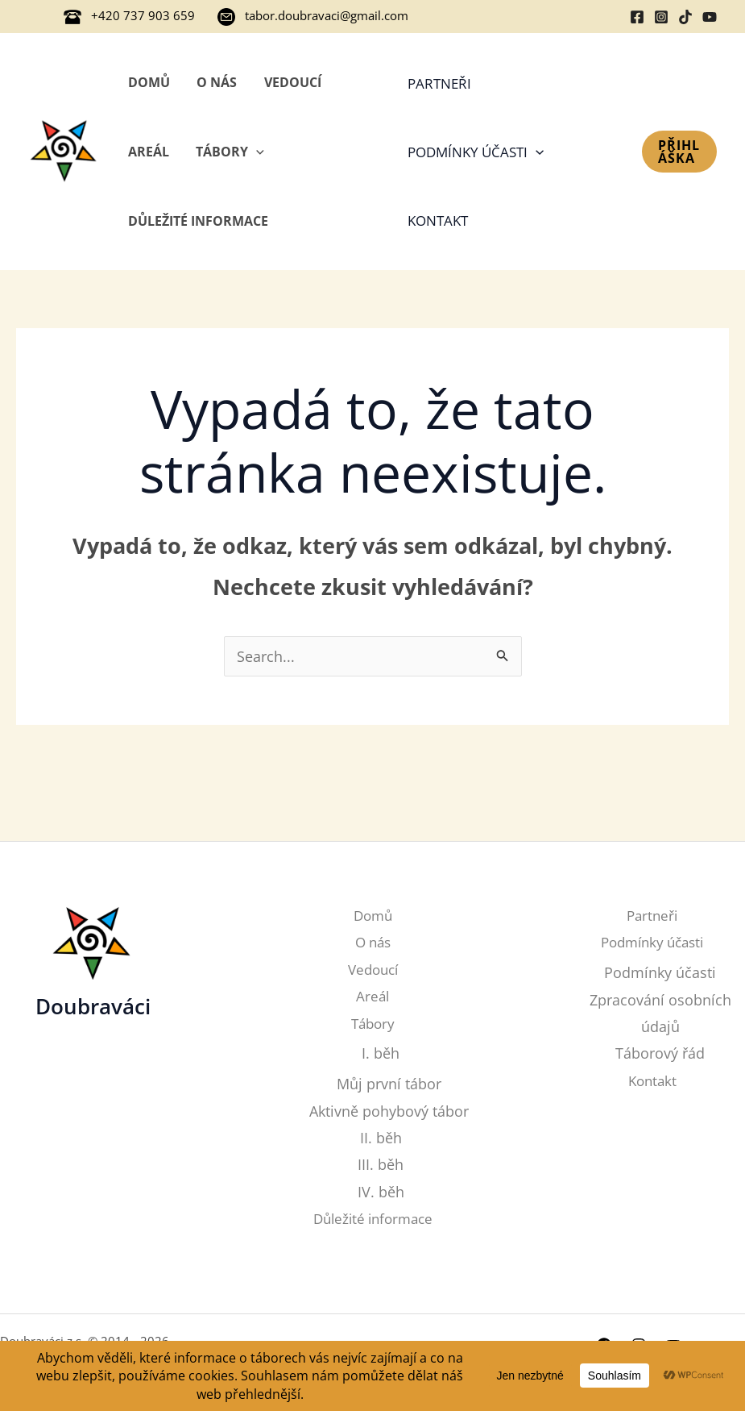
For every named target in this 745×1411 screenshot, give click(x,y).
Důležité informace (197, 221)
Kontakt (437, 220)
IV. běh (381, 1191)
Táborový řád (660, 1053)
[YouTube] (709, 17)
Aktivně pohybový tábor (389, 1111)
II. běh (381, 1137)
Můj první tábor (389, 1083)
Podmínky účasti (475, 152)
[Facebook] (637, 17)
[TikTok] (685, 17)
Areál (147, 151)
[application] (255, 151)
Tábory (229, 151)
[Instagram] (661, 17)
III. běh (381, 1165)
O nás (216, 82)
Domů (148, 82)
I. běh (380, 1053)
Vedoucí (290, 82)
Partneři (438, 83)
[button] (679, 152)
